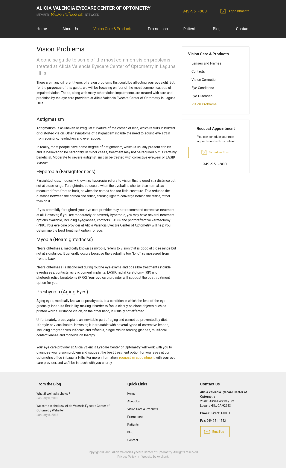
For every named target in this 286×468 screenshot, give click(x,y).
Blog (217, 28)
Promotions (158, 28)
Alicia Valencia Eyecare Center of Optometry (142, 452)
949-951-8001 (196, 11)
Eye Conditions (203, 88)
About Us (70, 28)
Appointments (235, 11)
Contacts (198, 71)
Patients (190, 28)
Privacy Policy (126, 456)
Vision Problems (204, 104)
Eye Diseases (202, 96)
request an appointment (137, 358)
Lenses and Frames (206, 63)
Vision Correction (204, 80)
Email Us (214, 431)
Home (42, 28)
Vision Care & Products (112, 28)
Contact (242, 28)
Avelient (162, 456)
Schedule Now (215, 152)
